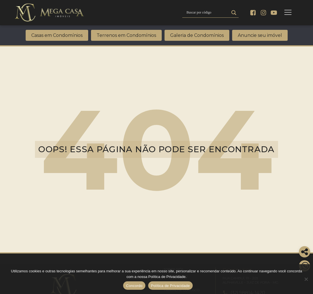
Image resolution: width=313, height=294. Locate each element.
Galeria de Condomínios (197, 35)
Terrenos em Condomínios (126, 35)
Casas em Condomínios (57, 35)
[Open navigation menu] (288, 13)
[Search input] (207, 12)
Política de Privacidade (170, 286)
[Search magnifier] (234, 12)
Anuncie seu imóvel (260, 35)
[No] (306, 279)
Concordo (134, 286)
